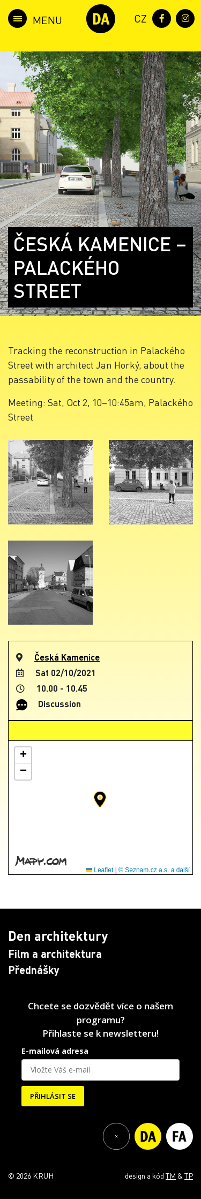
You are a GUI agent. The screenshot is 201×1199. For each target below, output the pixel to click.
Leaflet (99, 870)
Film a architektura (55, 954)
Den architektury (58, 935)
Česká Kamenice (67, 657)
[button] (100, 799)
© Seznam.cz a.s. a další (154, 870)
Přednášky (33, 970)
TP (188, 1175)
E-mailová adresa (54, 1051)
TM (171, 1175)
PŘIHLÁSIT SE (53, 1096)
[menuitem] (138, 17)
